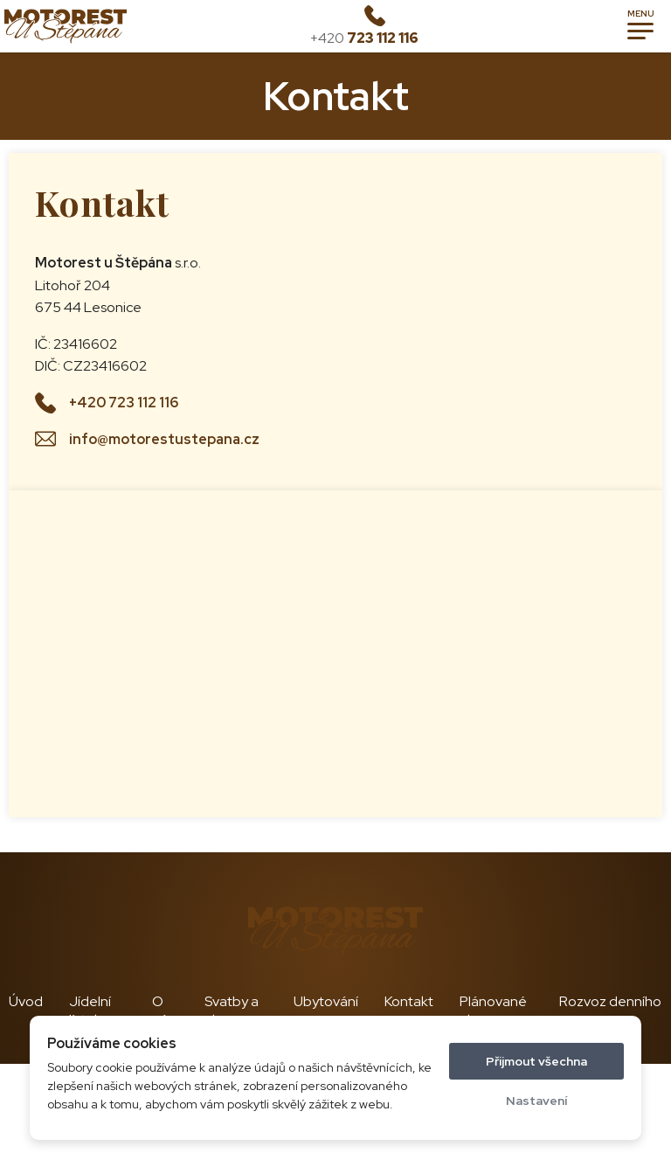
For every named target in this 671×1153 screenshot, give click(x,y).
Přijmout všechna (536, 1061)
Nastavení (536, 1100)
